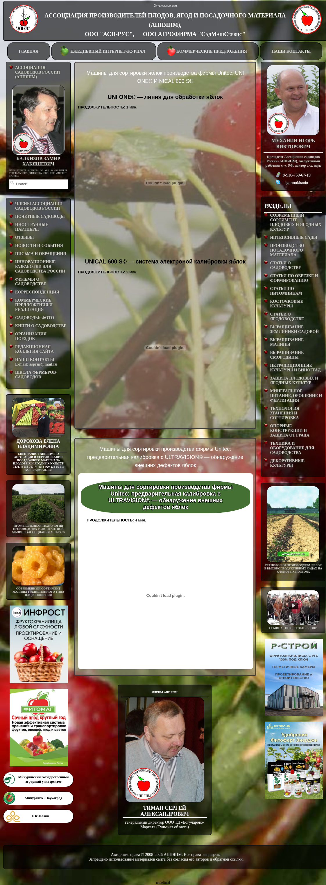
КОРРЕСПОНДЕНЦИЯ (37, 292)
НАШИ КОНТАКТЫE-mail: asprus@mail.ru (36, 361)
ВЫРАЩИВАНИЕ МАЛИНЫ (287, 342)
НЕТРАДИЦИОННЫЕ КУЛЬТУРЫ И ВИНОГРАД (295, 367)
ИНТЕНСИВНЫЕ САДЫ (293, 237)
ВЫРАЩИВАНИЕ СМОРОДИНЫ (287, 354)
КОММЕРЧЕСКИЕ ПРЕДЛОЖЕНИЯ (208, 50)
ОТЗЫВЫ (24, 237)
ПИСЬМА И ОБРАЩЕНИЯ (40, 254)
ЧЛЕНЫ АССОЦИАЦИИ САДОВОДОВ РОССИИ (38, 206)
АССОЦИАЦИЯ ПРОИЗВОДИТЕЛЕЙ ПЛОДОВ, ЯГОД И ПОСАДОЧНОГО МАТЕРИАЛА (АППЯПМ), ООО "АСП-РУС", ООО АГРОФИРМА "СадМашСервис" (165, 24)
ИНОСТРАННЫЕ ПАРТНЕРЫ (31, 227)
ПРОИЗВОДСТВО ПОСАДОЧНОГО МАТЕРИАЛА (287, 250)
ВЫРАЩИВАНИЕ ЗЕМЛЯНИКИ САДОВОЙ (294, 329)
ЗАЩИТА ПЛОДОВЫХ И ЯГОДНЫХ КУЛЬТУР (294, 380)
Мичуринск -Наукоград (43, 798)
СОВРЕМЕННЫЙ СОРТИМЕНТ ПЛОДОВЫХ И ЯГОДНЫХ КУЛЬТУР (295, 222)
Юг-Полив (40, 816)
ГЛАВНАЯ (29, 51)
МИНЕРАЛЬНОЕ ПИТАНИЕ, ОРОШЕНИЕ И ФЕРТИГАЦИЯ (296, 396)
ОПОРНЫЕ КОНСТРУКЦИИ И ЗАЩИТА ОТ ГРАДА (289, 430)
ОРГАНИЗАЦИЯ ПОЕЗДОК (30, 336)
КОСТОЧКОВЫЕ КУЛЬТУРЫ (286, 303)
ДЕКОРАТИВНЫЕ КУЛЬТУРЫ (287, 463)
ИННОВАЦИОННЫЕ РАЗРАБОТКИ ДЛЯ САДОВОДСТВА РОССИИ (40, 266)
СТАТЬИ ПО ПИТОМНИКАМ (286, 290)
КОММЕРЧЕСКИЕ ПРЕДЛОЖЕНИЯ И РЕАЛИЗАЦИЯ (34, 305)
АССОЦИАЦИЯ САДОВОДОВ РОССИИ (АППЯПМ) (37, 72)
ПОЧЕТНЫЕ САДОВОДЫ (40, 216)
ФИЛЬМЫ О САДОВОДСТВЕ (30, 281)
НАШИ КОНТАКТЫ (291, 51)
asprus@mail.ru (38, 469)
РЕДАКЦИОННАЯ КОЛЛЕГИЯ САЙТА (34, 349)
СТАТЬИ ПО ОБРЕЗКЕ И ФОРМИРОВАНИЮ (294, 278)
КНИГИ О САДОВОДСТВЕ (41, 326)
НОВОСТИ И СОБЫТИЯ (39, 245)
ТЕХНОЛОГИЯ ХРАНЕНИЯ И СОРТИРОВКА (284, 413)
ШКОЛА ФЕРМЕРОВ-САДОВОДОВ (36, 374)
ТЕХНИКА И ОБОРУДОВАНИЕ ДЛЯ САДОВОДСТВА (292, 448)
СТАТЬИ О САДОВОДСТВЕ (285, 265)
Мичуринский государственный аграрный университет (43, 779)
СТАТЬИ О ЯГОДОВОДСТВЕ (287, 316)
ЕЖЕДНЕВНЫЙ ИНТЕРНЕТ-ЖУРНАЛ (103, 50)
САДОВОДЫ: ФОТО (34, 318)
